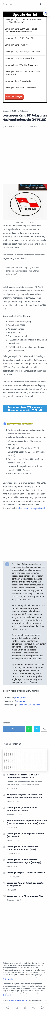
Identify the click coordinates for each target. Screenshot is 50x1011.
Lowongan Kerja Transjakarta (18, 81)
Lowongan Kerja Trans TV (16, 45)
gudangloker (20, 697)
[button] (7, 4)
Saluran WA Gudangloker (28, 704)
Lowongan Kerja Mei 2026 (19, 1000)
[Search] (46, 4)
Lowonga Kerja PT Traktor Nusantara (21, 65)
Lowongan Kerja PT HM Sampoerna (20, 87)
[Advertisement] (25, 158)
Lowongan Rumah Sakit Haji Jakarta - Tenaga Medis (26, 884)
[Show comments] (42, 1007)
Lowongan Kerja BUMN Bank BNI (19, 38)
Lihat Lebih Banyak (14, 97)
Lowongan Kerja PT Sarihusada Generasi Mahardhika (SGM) (22, 848)
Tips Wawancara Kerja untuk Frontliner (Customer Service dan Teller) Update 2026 (27, 822)
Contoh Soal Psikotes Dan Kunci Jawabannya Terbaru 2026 (23, 776)
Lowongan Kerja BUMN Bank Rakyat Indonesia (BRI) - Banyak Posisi (21, 30)
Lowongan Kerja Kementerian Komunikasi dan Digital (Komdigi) (23, 20)
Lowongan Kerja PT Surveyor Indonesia (22, 51)
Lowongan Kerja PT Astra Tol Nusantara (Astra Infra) (22, 73)
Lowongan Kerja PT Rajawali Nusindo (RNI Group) (25, 835)
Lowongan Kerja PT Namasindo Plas (25, 896)
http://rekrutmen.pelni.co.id (32, 508)
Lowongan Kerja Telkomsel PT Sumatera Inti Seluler (22, 809)
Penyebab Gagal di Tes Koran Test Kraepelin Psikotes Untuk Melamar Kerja (24, 796)
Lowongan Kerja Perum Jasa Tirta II (20, 58)
